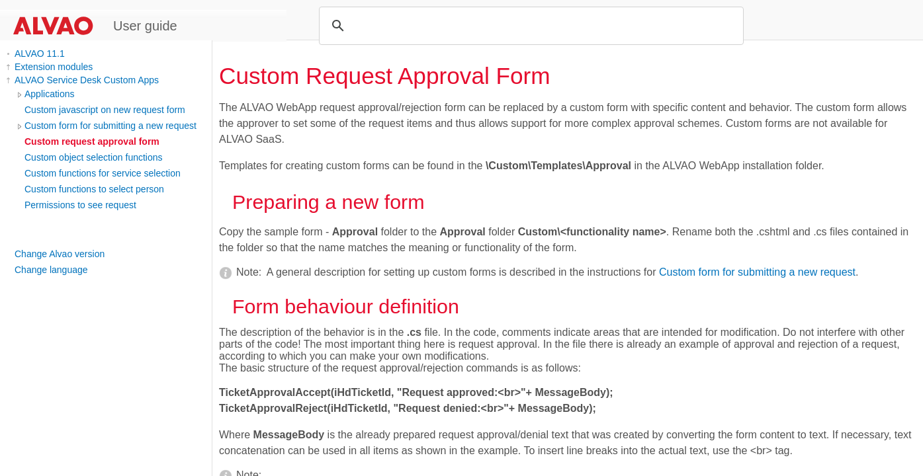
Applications (49, 94)
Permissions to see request (80, 205)
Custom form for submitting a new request (110, 125)
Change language (51, 269)
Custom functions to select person (94, 189)
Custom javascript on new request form (104, 109)
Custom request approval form (91, 141)
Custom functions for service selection (102, 173)
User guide (145, 26)
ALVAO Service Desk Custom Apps (87, 80)
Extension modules (54, 66)
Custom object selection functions (93, 157)
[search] (529, 26)
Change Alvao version (60, 254)
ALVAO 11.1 (40, 53)
